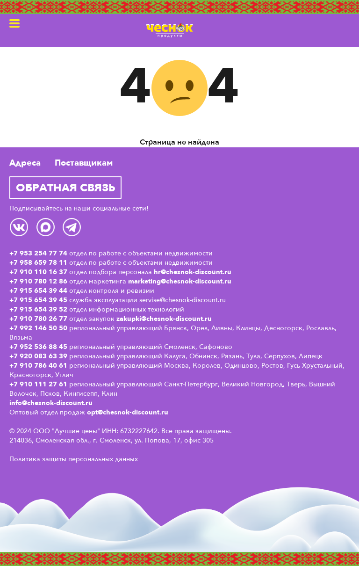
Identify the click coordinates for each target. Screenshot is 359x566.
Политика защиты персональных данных (73, 458)
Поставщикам (84, 162)
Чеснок (169, 30)
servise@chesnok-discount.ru (182, 299)
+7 (14, 356)
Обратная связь (65, 187)
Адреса (25, 162)
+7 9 (16, 365)
